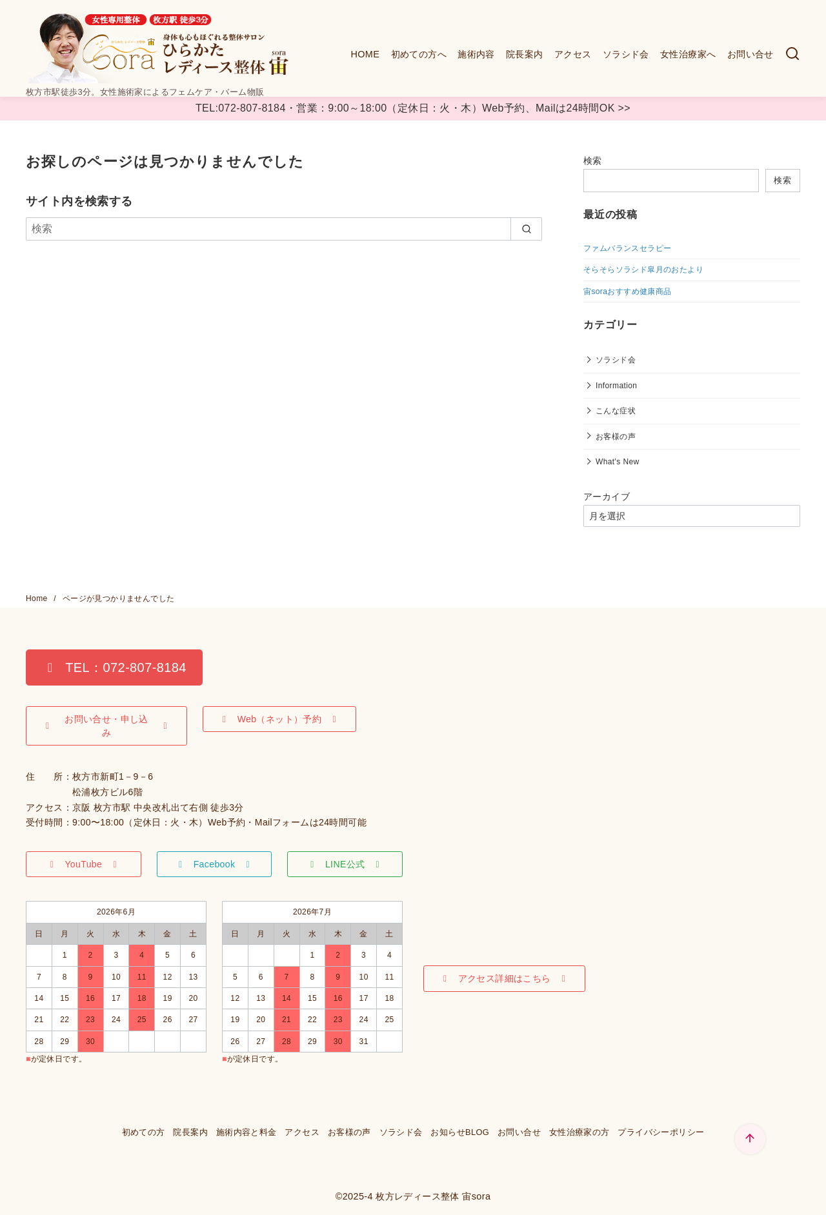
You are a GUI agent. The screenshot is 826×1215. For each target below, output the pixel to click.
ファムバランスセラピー (627, 248)
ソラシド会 (626, 54)
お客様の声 (616, 436)
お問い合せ (750, 54)
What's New (618, 461)
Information (616, 385)
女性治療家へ (688, 54)
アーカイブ (606, 496)
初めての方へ (419, 54)
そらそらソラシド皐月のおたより (643, 269)
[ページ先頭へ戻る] (750, 1139)
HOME (364, 54)
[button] (114, 667)
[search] (526, 229)
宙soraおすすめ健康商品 (627, 291)
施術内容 (476, 54)
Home (38, 598)
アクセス (573, 54)
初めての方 (143, 1132)
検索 (592, 160)
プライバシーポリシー (661, 1132)
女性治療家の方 (579, 1132)
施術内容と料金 (246, 1132)
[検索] (792, 54)
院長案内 (524, 54)
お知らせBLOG (459, 1132)
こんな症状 (616, 410)
